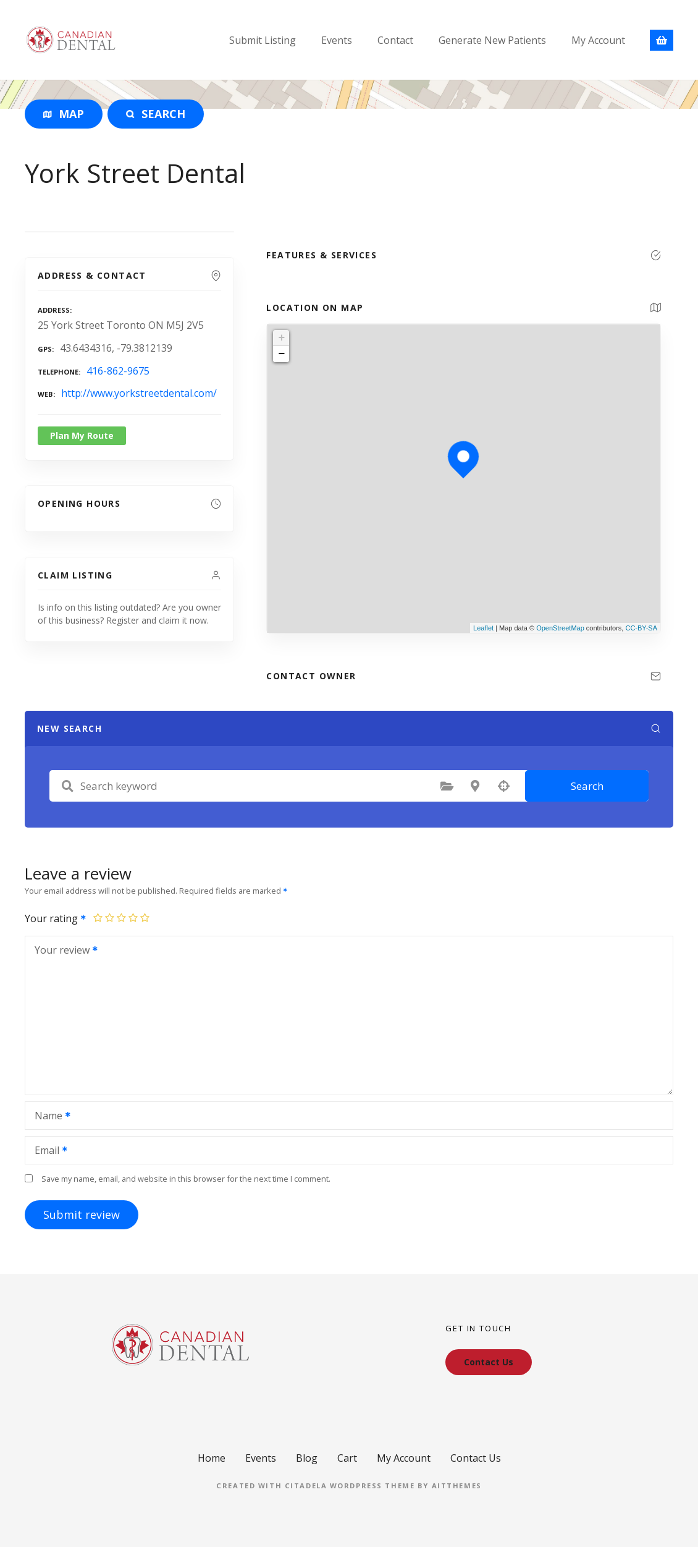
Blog (306, 1458)
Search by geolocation (503, 786)
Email (47, 1151)
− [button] (281, 354)
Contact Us (475, 1458)
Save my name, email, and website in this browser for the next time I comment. (185, 1178)
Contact (395, 40)
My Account (598, 40)
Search (587, 786)
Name (48, 1117)
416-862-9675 (117, 371)
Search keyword (67, 786)
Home (211, 1458)
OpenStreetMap (560, 628)
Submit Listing (262, 40)
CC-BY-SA (641, 628)
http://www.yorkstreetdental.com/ (139, 393)
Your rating (56, 918)
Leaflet (483, 628)
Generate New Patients (492, 40)
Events (336, 40)
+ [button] (281, 338)
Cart (347, 1458)
